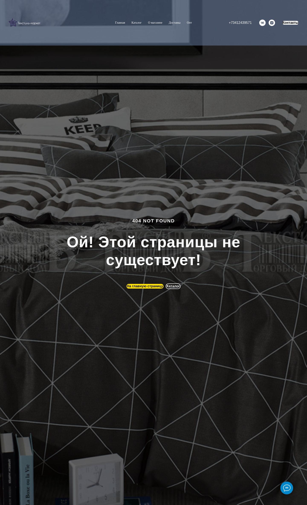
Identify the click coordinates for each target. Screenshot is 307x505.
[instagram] (272, 23)
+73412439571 (240, 22)
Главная (120, 22)
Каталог (137, 22)
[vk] (262, 23)
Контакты (290, 22)
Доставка (174, 22)
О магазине (155, 22)
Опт (189, 22)
